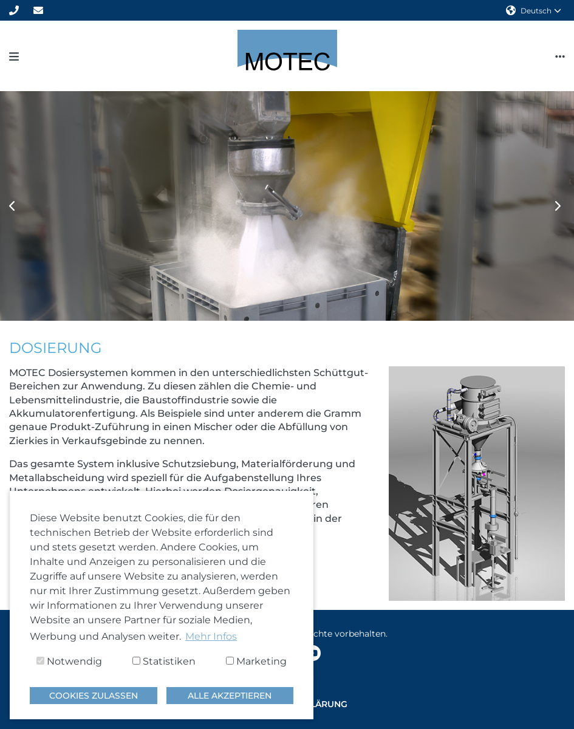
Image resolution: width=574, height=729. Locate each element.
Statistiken (164, 661)
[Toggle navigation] (14, 56)
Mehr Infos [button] (211, 636)
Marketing (256, 661)
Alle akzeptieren (230, 695)
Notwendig (69, 661)
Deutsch (533, 10)
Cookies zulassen (93, 695)
